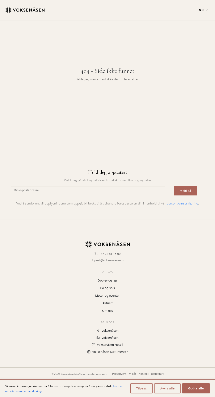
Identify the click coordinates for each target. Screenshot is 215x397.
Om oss (107, 311)
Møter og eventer (107, 295)
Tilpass (141, 388)
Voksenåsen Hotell (107, 345)
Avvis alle (167, 388)
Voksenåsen (108, 331)
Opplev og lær (108, 280)
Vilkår (132, 374)
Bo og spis (107, 288)
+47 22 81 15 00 (110, 254)
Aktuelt (107, 303)
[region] (107, 388)
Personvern (119, 374)
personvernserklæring (182, 203)
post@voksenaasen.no (109, 260)
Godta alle (196, 388)
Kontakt (144, 374)
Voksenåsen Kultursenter (107, 352)
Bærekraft (157, 374)
